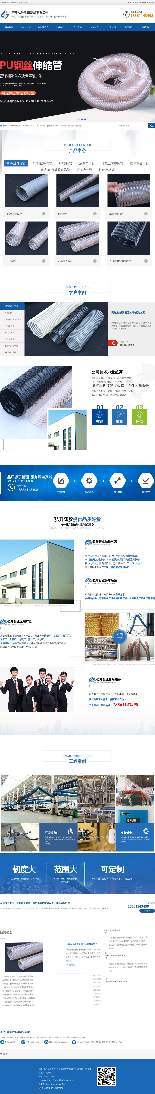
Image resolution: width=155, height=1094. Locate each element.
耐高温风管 (43, 27)
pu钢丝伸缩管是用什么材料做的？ (47, 916)
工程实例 (77, 27)
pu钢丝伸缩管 (15, 126)
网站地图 (145, 2)
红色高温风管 (139, 261)
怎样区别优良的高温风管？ (83, 913)
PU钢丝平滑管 (42, 261)
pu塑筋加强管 (52, 126)
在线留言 (131, 2)
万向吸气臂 (27, 126)
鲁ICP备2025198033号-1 (55, 1084)
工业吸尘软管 (39, 126)
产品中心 (60, 27)
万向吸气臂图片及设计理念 (94, 937)
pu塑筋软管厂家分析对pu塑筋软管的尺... (15, 998)
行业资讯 (112, 27)
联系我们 (138, 2)
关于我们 (129, 27)
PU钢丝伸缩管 (26, 27)
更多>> (64, 893)
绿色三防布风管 (112, 261)
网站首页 (9, 27)
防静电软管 (76, 126)
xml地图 (152, 2)
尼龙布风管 (87, 261)
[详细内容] (45, 940)
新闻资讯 (95, 27)
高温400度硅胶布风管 (55, 268)
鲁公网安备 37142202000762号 (52, 1088)
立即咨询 (147, 911)
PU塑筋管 (65, 261)
